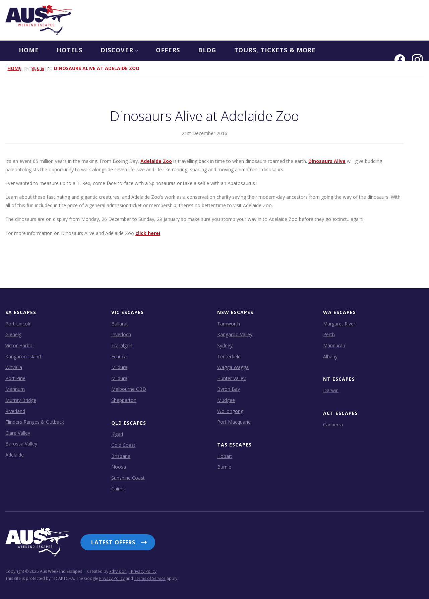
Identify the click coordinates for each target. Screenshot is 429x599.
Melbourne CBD (128, 389)
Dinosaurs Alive (327, 161)
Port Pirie (15, 378)
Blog (198, 51)
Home (15, 51)
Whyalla (13, 367)
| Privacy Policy (142, 570)
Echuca (119, 356)
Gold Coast (123, 444)
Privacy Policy (112, 577)
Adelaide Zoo (156, 161)
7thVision (118, 570)
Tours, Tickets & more (267, 51)
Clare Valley (17, 432)
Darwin (331, 390)
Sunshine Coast (128, 477)
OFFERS (158, 51)
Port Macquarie (234, 421)
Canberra (333, 424)
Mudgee (226, 400)
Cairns (118, 488)
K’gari (117, 434)
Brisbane (120, 456)
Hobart (224, 456)
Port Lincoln (18, 323)
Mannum (15, 389)
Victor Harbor (19, 345)
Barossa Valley (21, 443)
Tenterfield (229, 356)
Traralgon (121, 345)
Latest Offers (113, 542)
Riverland (15, 411)
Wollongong (230, 411)
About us (344, 51)
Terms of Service (150, 577)
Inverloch (121, 334)
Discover (108, 51)
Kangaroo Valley (234, 334)
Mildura (119, 367)
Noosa (118, 467)
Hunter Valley (231, 378)
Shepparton (123, 400)
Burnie (224, 467)
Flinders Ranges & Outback (34, 421)
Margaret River (339, 323)
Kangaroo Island (23, 356)
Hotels (57, 51)
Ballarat (119, 323)
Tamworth (228, 323)
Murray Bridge (20, 400)
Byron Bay (228, 389)
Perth (329, 334)
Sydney (225, 345)
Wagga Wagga (233, 367)
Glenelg (13, 334)
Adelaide (14, 454)
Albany (330, 356)
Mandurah (334, 345)
